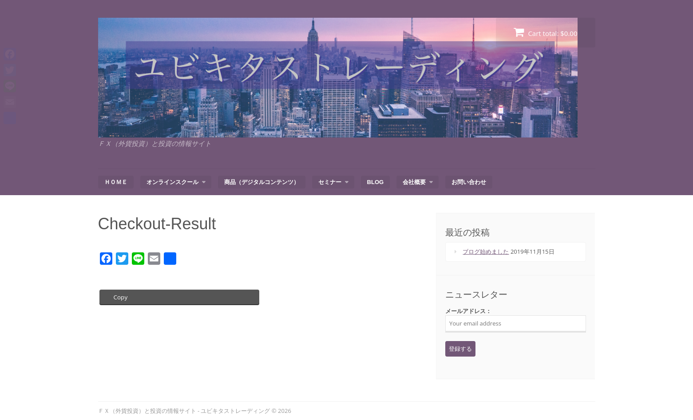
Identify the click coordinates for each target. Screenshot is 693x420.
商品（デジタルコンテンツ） (261, 182)
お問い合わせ (468, 182)
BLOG (375, 182)
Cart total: (546, 32)
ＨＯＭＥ (115, 182)
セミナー (329, 182)
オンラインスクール (172, 182)
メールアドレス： (515, 320)
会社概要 (414, 182)
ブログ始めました (486, 251)
